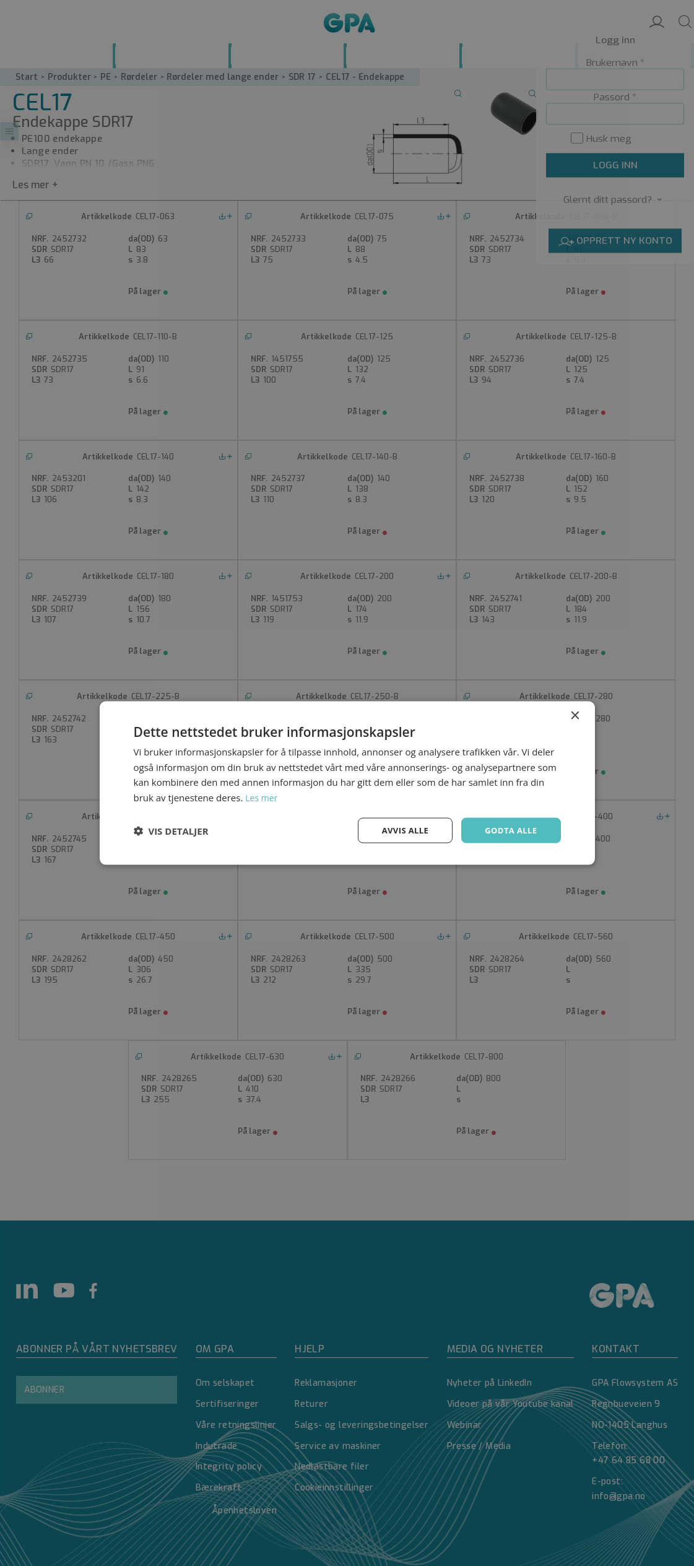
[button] (171, 830)
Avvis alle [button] (400, 830)
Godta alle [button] (509, 830)
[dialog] (347, 783)
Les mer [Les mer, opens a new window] (262, 796)
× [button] (574, 714)
